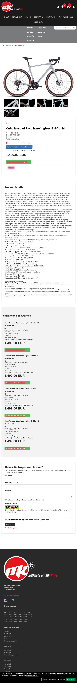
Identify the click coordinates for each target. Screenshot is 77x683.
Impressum (7, 634)
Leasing (28, 17)
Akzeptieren (71, 679)
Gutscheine (17, 17)
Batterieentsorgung (10, 641)
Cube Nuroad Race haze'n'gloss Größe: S (21, 356)
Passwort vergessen (10, 655)
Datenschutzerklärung (16, 520)
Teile (40, 36)
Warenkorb (7, 664)
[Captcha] (38, 515)
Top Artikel (7, 666)
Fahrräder (41, 28)
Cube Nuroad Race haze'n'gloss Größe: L (21, 388)
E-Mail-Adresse (10, 483)
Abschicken (10, 524)
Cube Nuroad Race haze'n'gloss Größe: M (35, 128)
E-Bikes (30, 28)
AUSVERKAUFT (19, 45)
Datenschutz (8, 636)
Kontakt (6, 631)
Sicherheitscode (11, 503)
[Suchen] (74, 28)
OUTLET (30, 32)
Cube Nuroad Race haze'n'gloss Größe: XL (22, 421)
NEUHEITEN (41, 32)
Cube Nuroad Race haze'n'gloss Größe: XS (22, 323)
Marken (30, 41)
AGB (5, 638)
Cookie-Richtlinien (32, 676)
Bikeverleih (51, 17)
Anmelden (7, 650)
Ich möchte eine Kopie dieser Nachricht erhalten (23, 500)
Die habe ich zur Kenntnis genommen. (27, 520)
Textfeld (8, 490)
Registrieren (8, 652)
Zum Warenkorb (66, 17)
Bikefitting (38, 17)
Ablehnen (61, 679)
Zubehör (30, 36)
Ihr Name (8, 475)
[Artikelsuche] (58, 7)
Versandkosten (29, 150)
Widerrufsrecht (9, 671)
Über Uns (38, 22)
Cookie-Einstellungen (49, 679)
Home (6, 17)
